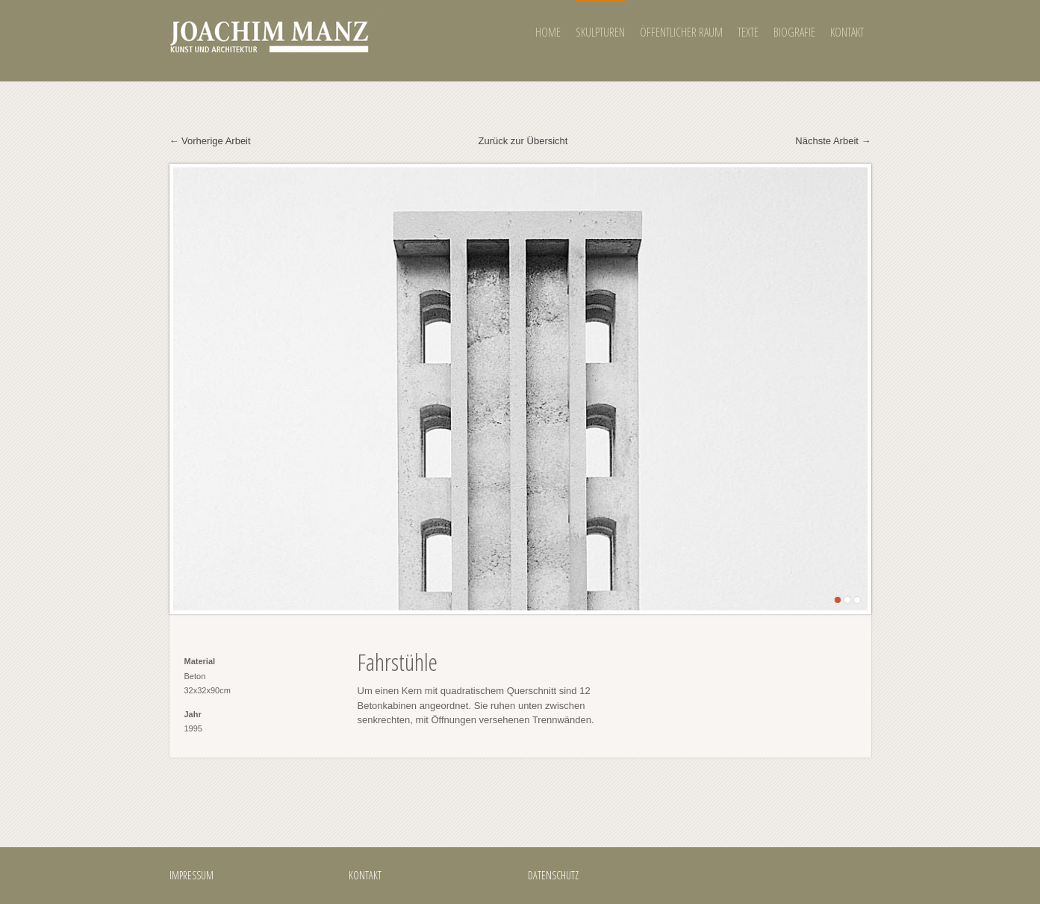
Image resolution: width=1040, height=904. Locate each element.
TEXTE (748, 32)
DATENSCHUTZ (553, 875)
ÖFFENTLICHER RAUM (681, 32)
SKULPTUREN (600, 32)
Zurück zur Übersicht (523, 140)
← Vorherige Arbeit (210, 140)
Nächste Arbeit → (833, 140)
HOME (548, 32)
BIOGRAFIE (794, 32)
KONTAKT (847, 32)
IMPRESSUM (191, 875)
